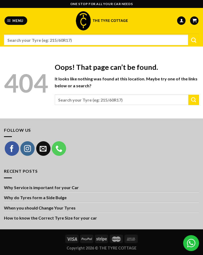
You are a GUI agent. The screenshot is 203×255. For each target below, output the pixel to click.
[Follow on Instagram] (27, 148)
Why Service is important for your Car (41, 187)
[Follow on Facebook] (12, 148)
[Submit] (193, 40)
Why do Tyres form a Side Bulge (35, 197)
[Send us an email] (43, 148)
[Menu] (15, 20)
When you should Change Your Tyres (40, 207)
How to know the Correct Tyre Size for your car (50, 217)
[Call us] (59, 148)
